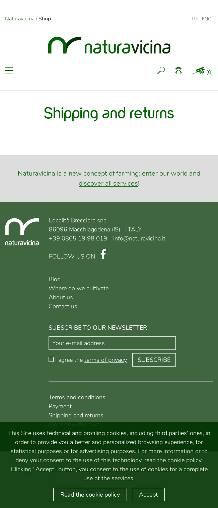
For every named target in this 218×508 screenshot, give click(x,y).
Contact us (63, 306)
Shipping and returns (76, 415)
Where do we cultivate (78, 288)
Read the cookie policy (90, 495)
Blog (55, 279)
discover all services (108, 183)
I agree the (91, 360)
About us (61, 297)
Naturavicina (19, 18)
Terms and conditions (77, 397)
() (209, 72)
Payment (60, 406)
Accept (148, 495)
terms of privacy (105, 360)
